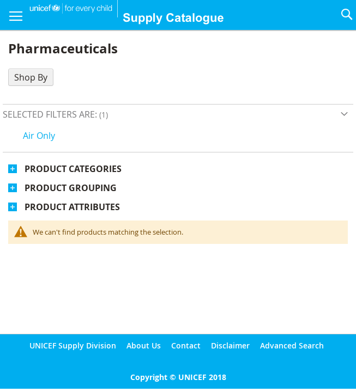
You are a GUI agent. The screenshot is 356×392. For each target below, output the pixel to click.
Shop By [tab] (30, 77)
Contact (186, 345)
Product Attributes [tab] (72, 207)
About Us (143, 345)
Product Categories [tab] (73, 169)
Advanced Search (292, 345)
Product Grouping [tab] (71, 188)
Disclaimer (230, 345)
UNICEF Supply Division (72, 345)
